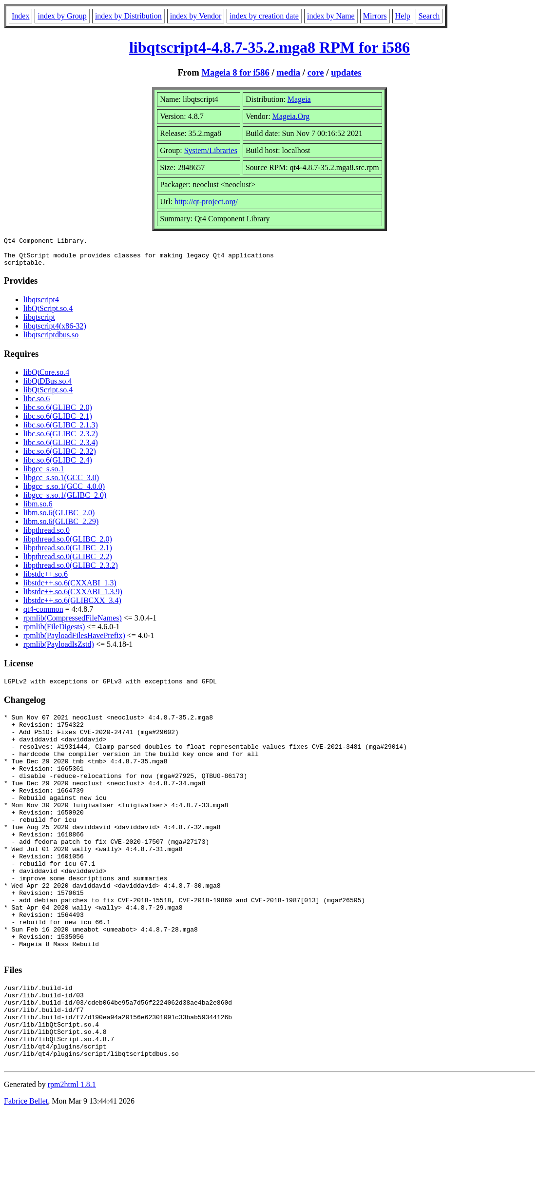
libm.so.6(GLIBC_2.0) (59, 518)
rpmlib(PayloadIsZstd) (58, 650)
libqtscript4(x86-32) (54, 332)
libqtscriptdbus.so (50, 340)
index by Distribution (128, 16)
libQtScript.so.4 (48, 314)
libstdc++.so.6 (45, 580)
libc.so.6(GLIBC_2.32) (59, 457)
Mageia (299, 99)
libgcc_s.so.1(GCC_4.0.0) (64, 492)
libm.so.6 (38, 509)
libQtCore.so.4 (46, 378)
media (288, 72)
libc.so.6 (36, 404)
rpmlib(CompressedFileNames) (72, 624)
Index (20, 16)
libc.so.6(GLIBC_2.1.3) (60, 431)
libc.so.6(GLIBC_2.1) (57, 422)
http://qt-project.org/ (206, 201)
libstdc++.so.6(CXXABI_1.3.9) (72, 597)
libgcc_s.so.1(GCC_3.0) (61, 483)
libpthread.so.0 (46, 536)
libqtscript (39, 323)
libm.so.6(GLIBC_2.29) (60, 527)
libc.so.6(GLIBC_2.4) (57, 466)
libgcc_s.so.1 (43, 474)
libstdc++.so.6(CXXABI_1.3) (69, 588)
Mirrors (375, 16)
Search (429, 16)
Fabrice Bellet (26, 1172)
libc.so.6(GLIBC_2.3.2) (60, 439)
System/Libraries (210, 150)
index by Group (62, 16)
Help (402, 16)
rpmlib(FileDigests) (54, 632)
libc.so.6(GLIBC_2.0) (57, 413)
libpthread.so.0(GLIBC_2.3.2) (70, 571)
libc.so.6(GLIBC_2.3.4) (60, 448)
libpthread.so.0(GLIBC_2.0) (67, 545)
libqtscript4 (41, 305)
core (316, 72)
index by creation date (264, 16)
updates (346, 72)
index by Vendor (195, 16)
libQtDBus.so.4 (47, 387)
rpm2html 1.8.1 (72, 1156)
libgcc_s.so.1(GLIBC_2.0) (64, 501)
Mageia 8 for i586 (235, 72)
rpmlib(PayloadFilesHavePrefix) (74, 641)
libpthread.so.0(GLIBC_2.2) (67, 562)
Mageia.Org (291, 116)
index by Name (331, 16)
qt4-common (43, 615)
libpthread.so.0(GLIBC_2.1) (67, 553)
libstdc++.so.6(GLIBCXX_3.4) (72, 606)
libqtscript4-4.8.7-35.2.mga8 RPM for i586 (269, 47)
